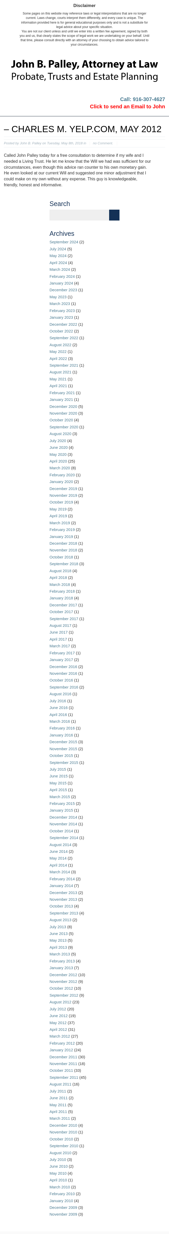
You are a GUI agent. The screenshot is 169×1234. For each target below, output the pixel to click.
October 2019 (61, 502)
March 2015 (60, 797)
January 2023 (61, 317)
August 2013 (60, 920)
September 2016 (64, 687)
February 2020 (62, 475)
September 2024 (64, 242)
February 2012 (62, 1043)
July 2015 (58, 769)
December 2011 (63, 1057)
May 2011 (58, 1105)
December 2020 (63, 406)
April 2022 (58, 358)
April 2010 (58, 1180)
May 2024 (58, 255)
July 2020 (58, 440)
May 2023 (58, 297)
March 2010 (60, 1187)
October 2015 (61, 755)
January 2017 (61, 659)
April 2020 (58, 461)
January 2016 (61, 735)
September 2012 (64, 995)
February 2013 (62, 961)
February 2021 (62, 393)
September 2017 (64, 618)
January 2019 (61, 536)
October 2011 (61, 1070)
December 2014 (63, 817)
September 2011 (64, 1077)
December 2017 (63, 605)
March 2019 (60, 523)
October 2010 (61, 1139)
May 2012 (58, 1022)
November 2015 (63, 749)
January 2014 (61, 885)
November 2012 (63, 981)
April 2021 (58, 386)
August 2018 (60, 571)
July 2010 (58, 1159)
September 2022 (64, 338)
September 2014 (64, 837)
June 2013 (59, 933)
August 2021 (60, 372)
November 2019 (63, 495)
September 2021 (64, 365)
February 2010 (62, 1194)
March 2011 (60, 1118)
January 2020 (61, 481)
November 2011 (63, 1063)
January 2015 (61, 810)
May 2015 (58, 783)
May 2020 (58, 454)
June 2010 (59, 1166)
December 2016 (63, 666)
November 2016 (63, 673)
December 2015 (63, 742)
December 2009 (63, 1207)
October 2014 (61, 831)
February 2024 (62, 276)
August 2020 (60, 433)
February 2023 (62, 310)
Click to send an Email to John (127, 106)
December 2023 (63, 290)
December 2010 (63, 1125)
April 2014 (58, 865)
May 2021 (58, 379)
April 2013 (58, 947)
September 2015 (64, 762)
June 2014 (59, 851)
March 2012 (60, 1036)
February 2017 (62, 653)
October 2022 (61, 331)
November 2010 (63, 1132)
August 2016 (60, 694)
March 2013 (60, 954)
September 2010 (64, 1146)
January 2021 (61, 399)
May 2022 (58, 351)
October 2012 (61, 988)
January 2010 (61, 1200)
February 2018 (62, 591)
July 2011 (58, 1091)
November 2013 (63, 899)
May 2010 (58, 1173)
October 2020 (61, 420)
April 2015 (58, 790)
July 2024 (58, 249)
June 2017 (59, 632)
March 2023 (60, 303)
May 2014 (58, 858)
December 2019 (63, 488)
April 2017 (58, 639)
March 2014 (60, 872)
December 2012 (63, 975)
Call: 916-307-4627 (142, 99)
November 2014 (63, 824)
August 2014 (60, 844)
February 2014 (62, 879)
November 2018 (63, 550)
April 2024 (58, 262)
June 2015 (59, 776)
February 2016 (62, 728)
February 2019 (62, 529)
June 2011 (59, 1098)
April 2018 (58, 577)
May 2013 (58, 940)
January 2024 (61, 283)
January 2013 (61, 968)
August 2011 (60, 1084)
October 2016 (61, 680)
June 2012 (59, 1015)
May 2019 (58, 509)
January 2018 (61, 598)
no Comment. (103, 143)
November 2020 (63, 413)
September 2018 (64, 564)
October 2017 (61, 611)
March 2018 (60, 584)
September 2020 (64, 427)
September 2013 (64, 913)
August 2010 (60, 1153)
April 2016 (58, 714)
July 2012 (58, 1009)
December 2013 (63, 892)
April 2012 (58, 1029)
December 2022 (63, 324)
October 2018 (61, 557)
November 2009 (63, 1214)
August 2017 (60, 625)
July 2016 (58, 701)
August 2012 (60, 1002)
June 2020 (59, 447)
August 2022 (60, 345)
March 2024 (60, 269)
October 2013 (61, 906)
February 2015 (62, 803)
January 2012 (61, 1050)
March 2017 (60, 646)
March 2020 (60, 468)
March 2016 (60, 721)
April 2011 (58, 1111)
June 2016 (59, 707)
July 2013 (58, 927)
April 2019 (58, 516)
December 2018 (63, 543)
